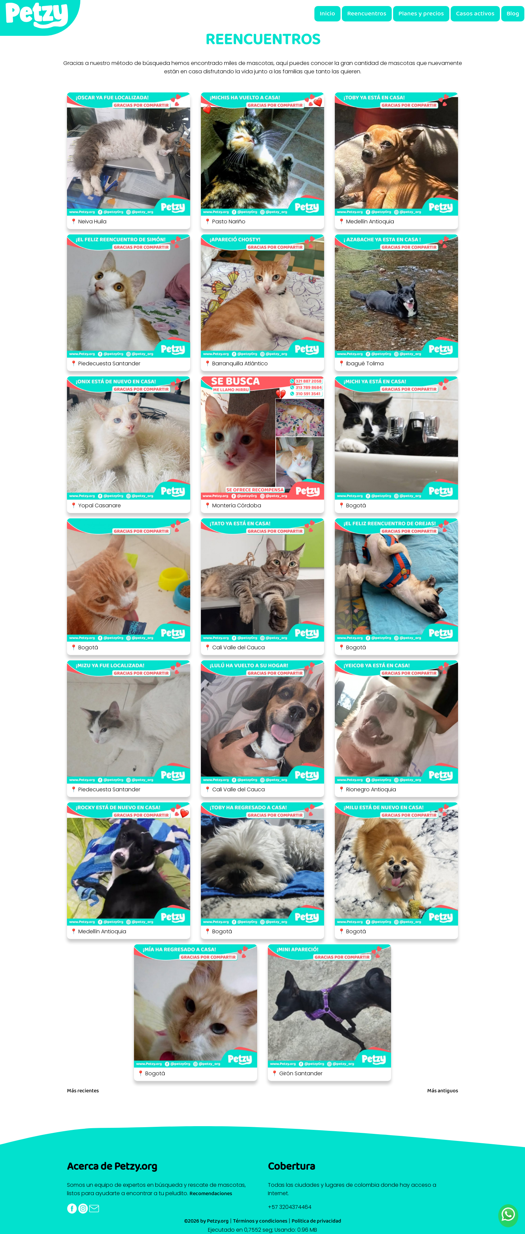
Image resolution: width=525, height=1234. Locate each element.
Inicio (327, 14)
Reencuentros (366, 14)
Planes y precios (421, 14)
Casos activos (475, 14)
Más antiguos (442, 1091)
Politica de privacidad (316, 1221)
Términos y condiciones (260, 1221)
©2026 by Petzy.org (206, 1221)
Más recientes (83, 1091)
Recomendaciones (211, 1193)
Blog (513, 14)
